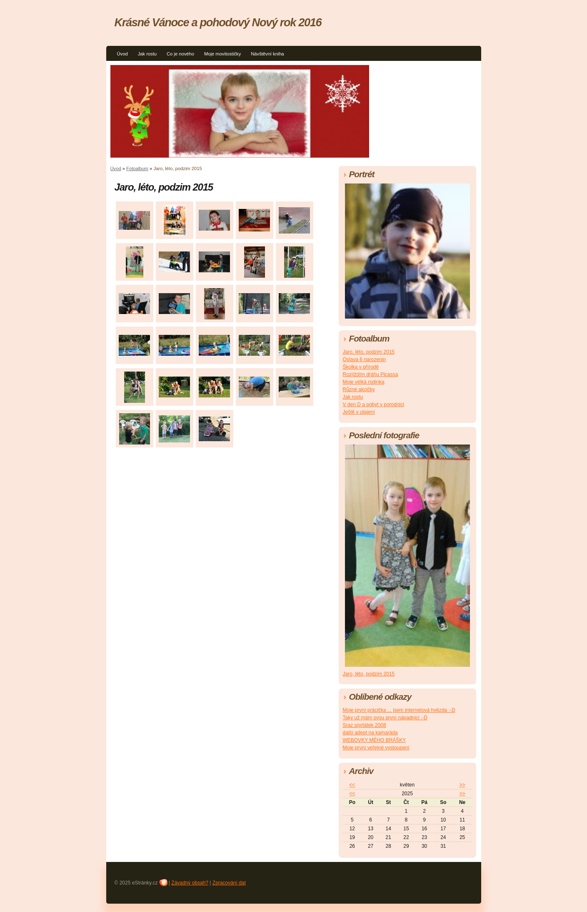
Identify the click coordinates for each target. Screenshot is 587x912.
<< (352, 785)
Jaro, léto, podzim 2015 (369, 352)
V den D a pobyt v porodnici (373, 404)
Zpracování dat (229, 883)
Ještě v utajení (359, 412)
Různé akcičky (359, 389)
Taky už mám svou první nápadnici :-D (385, 718)
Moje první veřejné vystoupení (376, 748)
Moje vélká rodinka (364, 382)
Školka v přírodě (361, 367)
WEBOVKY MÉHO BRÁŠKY (374, 740)
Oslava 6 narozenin (364, 359)
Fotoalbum (137, 168)
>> (462, 785)
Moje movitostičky (222, 53)
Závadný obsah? (189, 883)
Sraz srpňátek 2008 (364, 725)
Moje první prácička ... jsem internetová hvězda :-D (399, 710)
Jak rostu (147, 53)
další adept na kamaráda (370, 733)
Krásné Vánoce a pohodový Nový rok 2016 (218, 22)
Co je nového (180, 53)
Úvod (122, 53)
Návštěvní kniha (267, 53)
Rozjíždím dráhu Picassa (370, 374)
